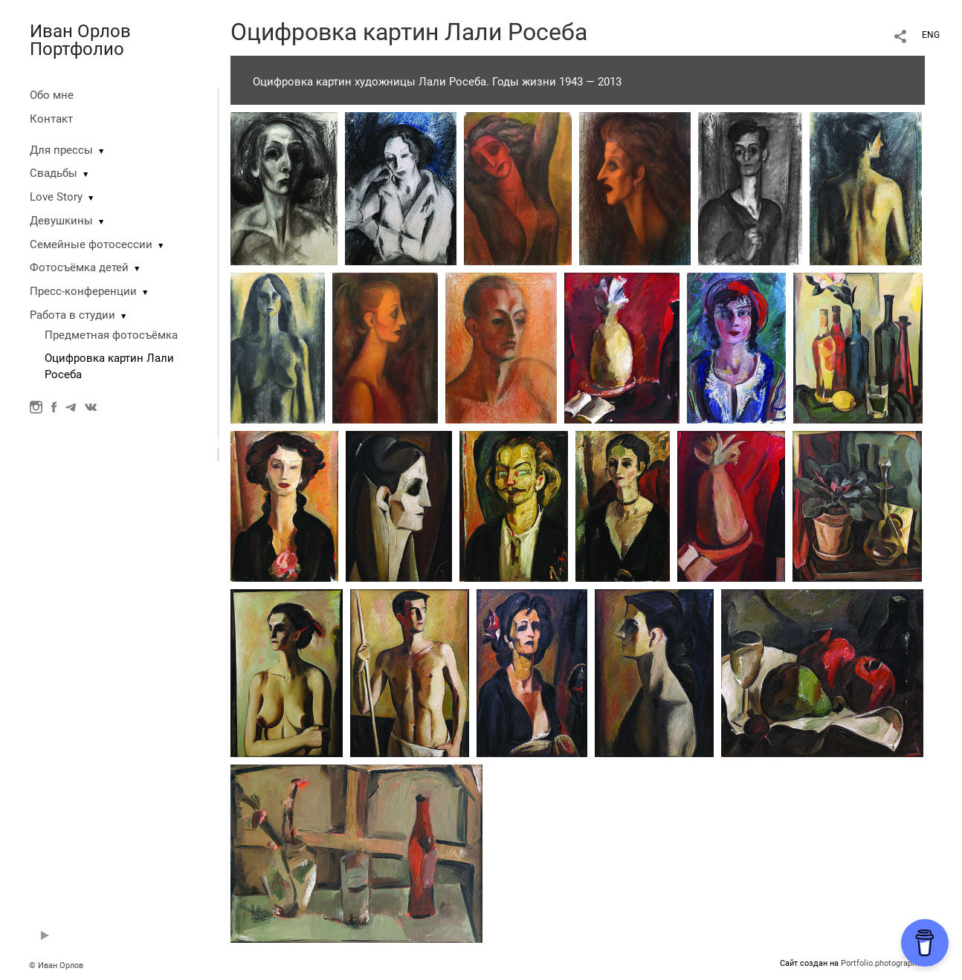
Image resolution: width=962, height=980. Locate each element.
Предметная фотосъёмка (111, 335)
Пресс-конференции (83, 291)
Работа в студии (72, 315)
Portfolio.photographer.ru (887, 963)
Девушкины (61, 220)
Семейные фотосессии (91, 244)
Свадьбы (53, 173)
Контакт (51, 119)
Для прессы (61, 150)
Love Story (56, 197)
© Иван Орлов (56, 965)
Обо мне (52, 95)
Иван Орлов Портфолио (80, 40)
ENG (931, 35)
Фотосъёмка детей (79, 267)
